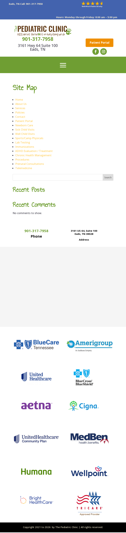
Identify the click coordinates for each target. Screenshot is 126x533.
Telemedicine (23, 169)
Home (19, 100)
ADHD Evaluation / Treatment (34, 151)
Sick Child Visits (24, 130)
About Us (21, 104)
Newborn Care (24, 126)
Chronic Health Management (33, 156)
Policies (20, 113)
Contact (20, 117)
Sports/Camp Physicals (29, 139)
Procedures (22, 160)
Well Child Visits (25, 134)
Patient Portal (99, 43)
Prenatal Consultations (29, 164)
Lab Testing (22, 143)
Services (20, 109)
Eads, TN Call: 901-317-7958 (26, 3)
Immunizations (24, 147)
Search (108, 178)
